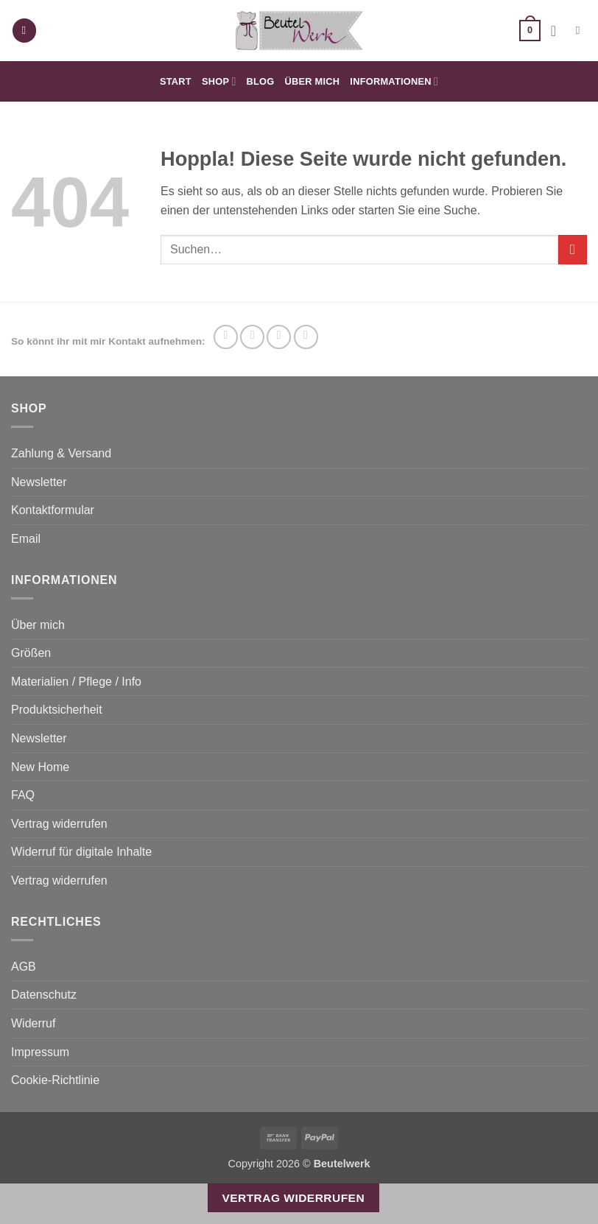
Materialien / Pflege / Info (76, 681)
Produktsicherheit (56, 709)
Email (26, 538)
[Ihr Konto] (558, 31)
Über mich (312, 81)
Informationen (394, 81)
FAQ (23, 795)
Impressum (40, 1052)
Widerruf (33, 1023)
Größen (31, 653)
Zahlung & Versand (61, 453)
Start (175, 81)
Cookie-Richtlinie (55, 1080)
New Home (40, 767)
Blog (261, 81)
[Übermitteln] (572, 249)
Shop (219, 81)
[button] (24, 30)
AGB (23, 966)
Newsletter (39, 482)
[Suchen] (581, 30)
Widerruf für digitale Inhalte (81, 851)
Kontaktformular (52, 510)
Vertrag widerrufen (59, 823)
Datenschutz (44, 994)
